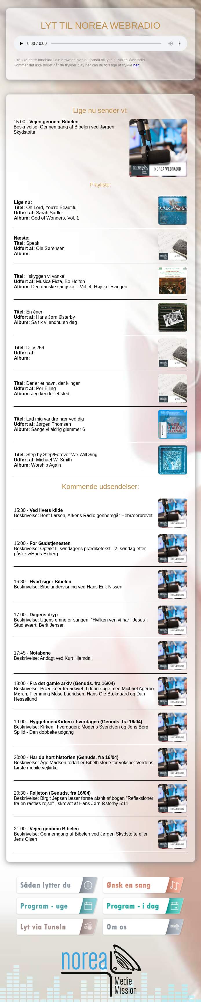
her (136, 65)
